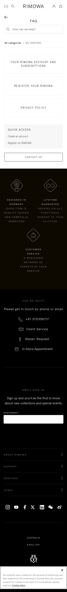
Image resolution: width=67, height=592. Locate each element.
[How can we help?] (33, 29)
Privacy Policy (33, 107)
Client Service (37, 329)
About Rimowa (15, 454)
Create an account (18, 136)
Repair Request (37, 339)
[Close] (62, 570)
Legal (8, 490)
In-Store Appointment (37, 349)
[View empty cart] (60, 6)
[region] (33, 577)
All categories (12, 43)
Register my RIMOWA (19, 143)
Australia (34, 538)
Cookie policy (18, 585)
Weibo (59, 507)
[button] (33, 455)
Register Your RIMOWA (33, 86)
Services (11, 478)
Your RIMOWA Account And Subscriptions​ (33, 63)
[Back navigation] (6, 17)
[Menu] (6, 6)
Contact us (33, 157)
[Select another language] (33, 544)
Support (10, 466)
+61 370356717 (37, 319)
